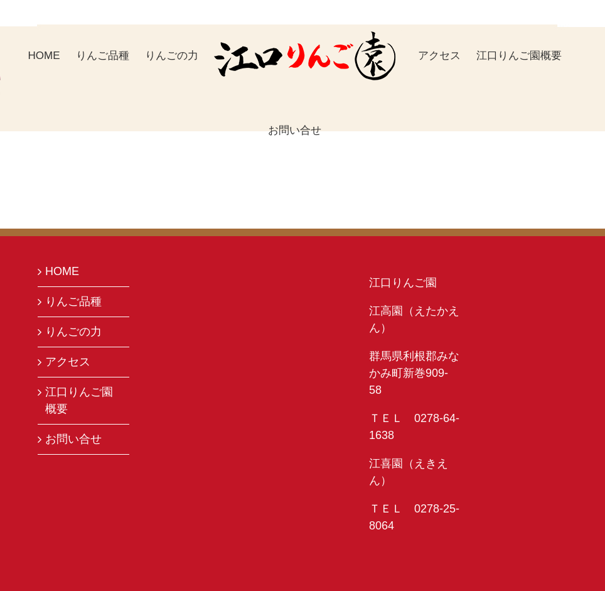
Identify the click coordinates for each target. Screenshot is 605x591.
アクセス (67, 361)
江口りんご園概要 (79, 400)
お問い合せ (73, 439)
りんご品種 (73, 301)
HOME (62, 271)
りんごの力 (73, 331)
